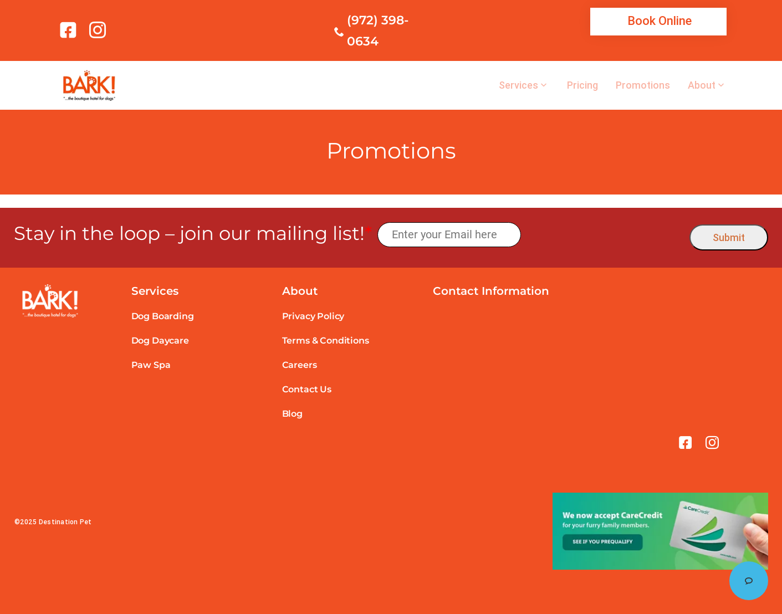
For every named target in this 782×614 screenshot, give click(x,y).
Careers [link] (299, 365)
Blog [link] (292, 413)
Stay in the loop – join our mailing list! (193, 233)
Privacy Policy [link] (313, 316)
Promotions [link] (643, 85)
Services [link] (518, 85)
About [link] (701, 85)
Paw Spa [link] (151, 365)
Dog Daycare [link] (160, 340)
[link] (70, 30)
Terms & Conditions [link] (325, 340)
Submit (729, 237)
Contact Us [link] (306, 389)
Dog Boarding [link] (162, 316)
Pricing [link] (582, 85)
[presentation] (605, 234)
